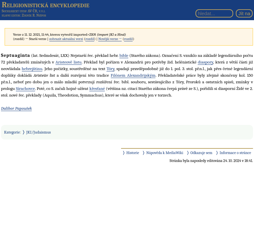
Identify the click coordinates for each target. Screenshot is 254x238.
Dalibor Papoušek (16, 108)
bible (123, 55)
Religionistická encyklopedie (45, 4)
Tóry (110, 68)
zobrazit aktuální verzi (66, 39)
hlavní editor (11, 15)
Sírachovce (25, 88)
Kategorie (12, 132)
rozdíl (89, 39)
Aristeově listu (69, 62)
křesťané (97, 88)
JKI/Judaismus (38, 132)
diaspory (205, 62)
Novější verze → (110, 39)
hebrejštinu (32, 68)
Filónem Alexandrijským (133, 75)
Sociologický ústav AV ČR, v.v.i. (23, 11)
